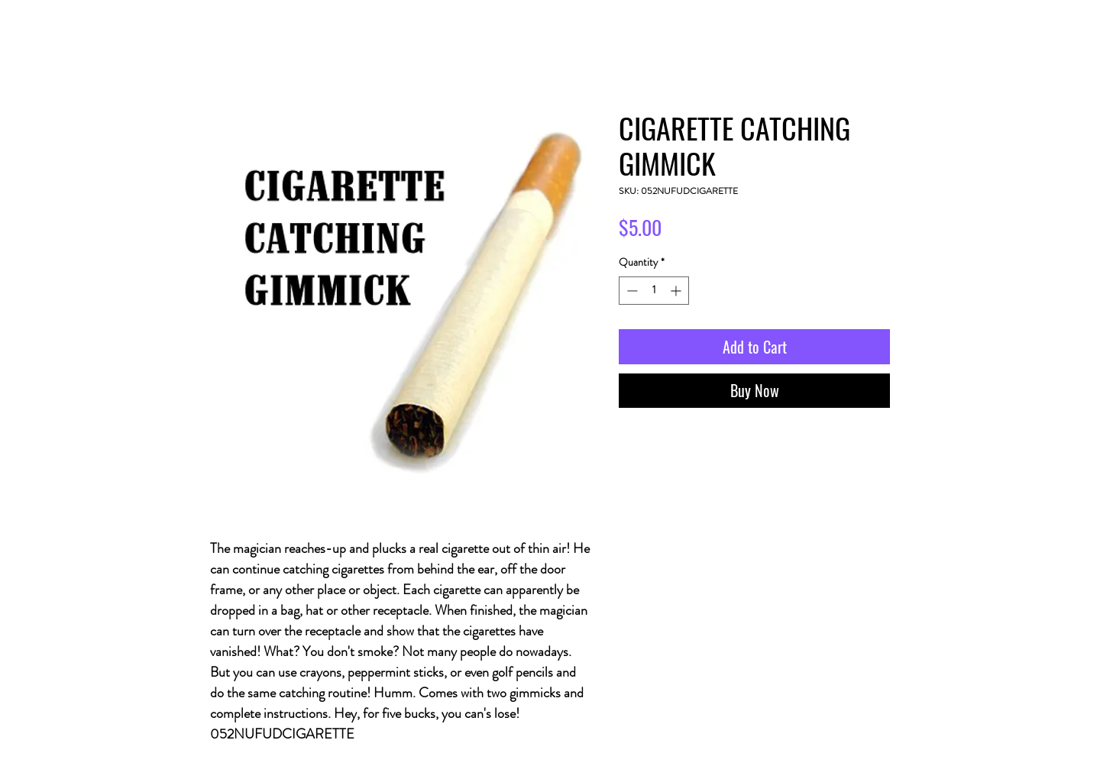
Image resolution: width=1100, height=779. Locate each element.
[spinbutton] (654, 290)
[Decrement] (630, 290)
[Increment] (677, 290)
